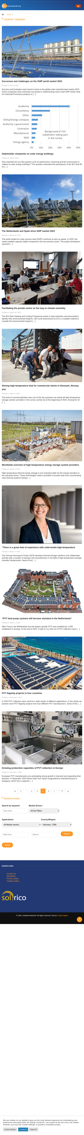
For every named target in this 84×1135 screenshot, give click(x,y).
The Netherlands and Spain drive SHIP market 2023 (28, 231)
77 (62, 791)
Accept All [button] (23, 1129)
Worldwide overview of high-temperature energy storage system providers (40, 465)
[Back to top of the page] (79, 919)
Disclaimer (11, 876)
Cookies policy (13, 881)
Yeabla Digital (62, 915)
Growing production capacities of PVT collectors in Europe (32, 768)
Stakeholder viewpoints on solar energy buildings (27, 154)
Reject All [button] (33, 1129)
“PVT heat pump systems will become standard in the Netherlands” (37, 618)
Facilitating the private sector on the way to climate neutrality (33, 308)
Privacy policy (13, 879)
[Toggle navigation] (78, 6)
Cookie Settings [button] (10, 1129)
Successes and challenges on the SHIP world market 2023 (32, 81)
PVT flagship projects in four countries (22, 693)
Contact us (11, 874)
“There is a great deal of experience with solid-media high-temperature (38, 547)
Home (9, 15)
